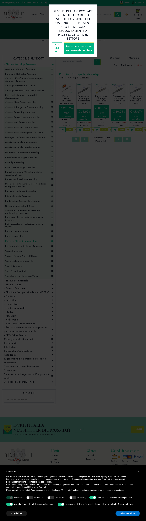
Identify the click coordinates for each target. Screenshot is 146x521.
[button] (138, 471)
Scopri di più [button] (17, 513)
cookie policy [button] (46, 482)
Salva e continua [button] (127, 513)
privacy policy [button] (101, 476)
